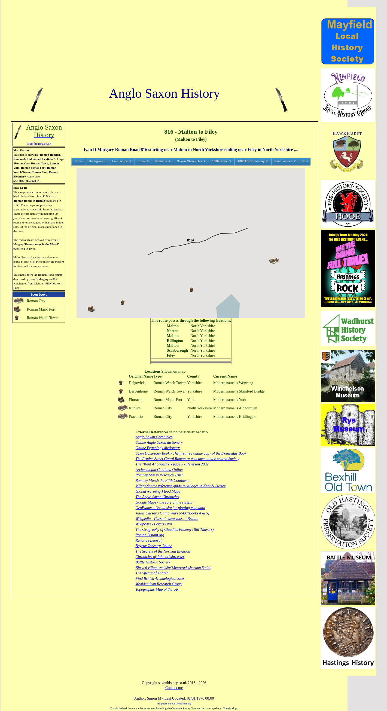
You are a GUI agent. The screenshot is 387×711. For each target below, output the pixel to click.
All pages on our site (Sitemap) (174, 703)
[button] (191, 289)
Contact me (174, 688)
